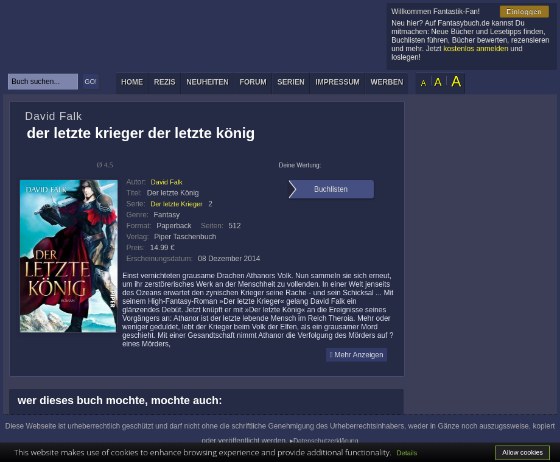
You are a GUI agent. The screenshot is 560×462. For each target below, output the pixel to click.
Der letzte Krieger (176, 204)
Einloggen (524, 11)
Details (407, 453)
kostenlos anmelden (475, 48)
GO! (91, 81)
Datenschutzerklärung (326, 440)
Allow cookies (522, 452)
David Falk (167, 182)
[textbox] (43, 81)
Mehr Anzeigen (356, 355)
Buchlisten (331, 189)
